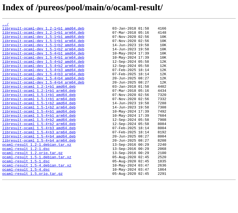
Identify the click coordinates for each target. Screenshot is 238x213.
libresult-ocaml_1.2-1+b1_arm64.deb (39, 104)
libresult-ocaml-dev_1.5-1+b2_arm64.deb (43, 54)
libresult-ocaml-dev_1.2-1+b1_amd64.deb (43, 29)
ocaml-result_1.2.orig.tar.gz (32, 179)
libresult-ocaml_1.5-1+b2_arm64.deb (39, 124)
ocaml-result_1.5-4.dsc (26, 199)
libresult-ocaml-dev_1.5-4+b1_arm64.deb (43, 64)
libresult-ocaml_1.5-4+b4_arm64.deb (39, 164)
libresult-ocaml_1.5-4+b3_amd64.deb (39, 149)
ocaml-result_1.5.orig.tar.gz (32, 204)
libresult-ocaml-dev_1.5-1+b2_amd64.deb (43, 49)
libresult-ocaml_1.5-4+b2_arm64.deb (39, 144)
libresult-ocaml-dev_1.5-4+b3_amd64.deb (43, 79)
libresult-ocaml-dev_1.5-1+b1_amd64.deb (43, 39)
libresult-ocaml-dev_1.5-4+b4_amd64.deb (43, 89)
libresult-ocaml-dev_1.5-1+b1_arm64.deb (43, 44)
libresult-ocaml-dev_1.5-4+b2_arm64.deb (43, 74)
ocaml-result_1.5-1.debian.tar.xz (36, 184)
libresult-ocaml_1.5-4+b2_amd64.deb (39, 139)
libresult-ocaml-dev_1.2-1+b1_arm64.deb (43, 34)
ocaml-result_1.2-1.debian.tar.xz (36, 169)
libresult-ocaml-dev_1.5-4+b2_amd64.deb (43, 69)
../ (5, 24)
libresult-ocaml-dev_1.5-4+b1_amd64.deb (43, 59)
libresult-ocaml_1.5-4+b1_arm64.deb (39, 134)
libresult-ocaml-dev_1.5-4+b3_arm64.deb (43, 84)
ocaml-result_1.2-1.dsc (26, 174)
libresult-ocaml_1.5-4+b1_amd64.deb (39, 129)
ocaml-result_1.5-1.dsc (26, 189)
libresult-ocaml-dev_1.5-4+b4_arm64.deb (43, 94)
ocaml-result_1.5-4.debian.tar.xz (36, 194)
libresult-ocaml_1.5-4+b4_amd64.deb (39, 159)
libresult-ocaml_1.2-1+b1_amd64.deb (39, 99)
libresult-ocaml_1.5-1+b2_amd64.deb (39, 119)
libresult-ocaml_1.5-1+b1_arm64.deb (39, 114)
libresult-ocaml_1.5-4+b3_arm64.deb (39, 154)
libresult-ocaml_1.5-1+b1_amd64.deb (39, 109)
